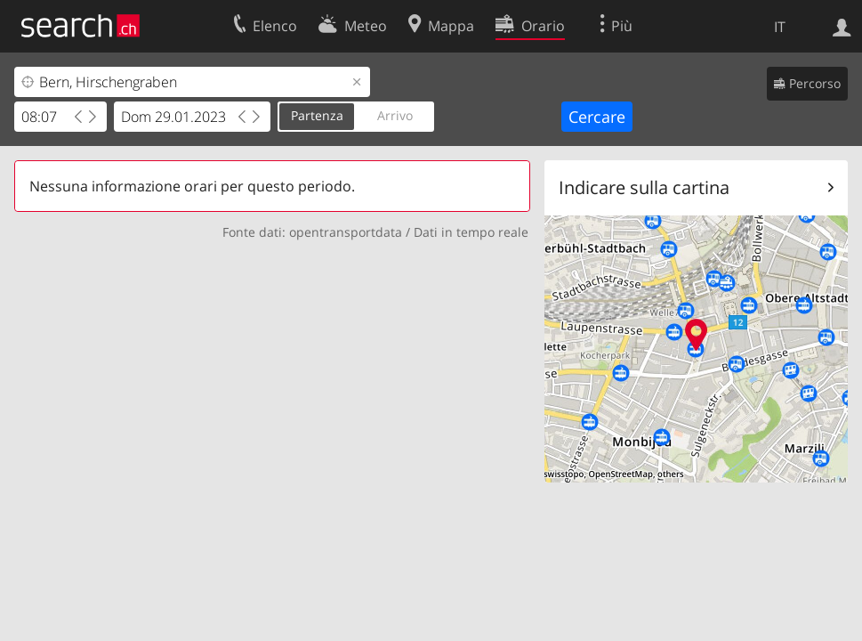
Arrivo (395, 115)
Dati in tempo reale (471, 231)
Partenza (317, 115)
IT (779, 27)
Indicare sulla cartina (644, 187)
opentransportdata (345, 231)
